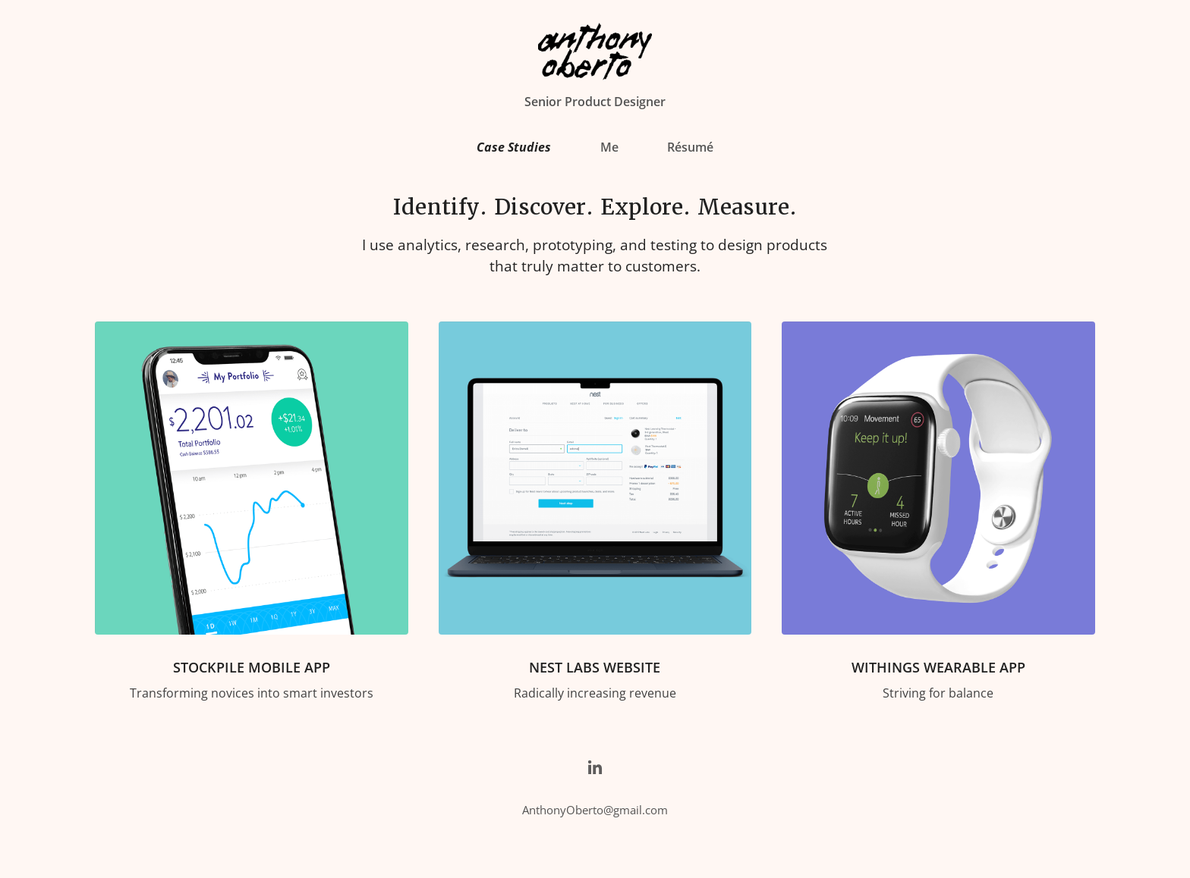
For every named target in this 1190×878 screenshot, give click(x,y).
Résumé (690, 147)
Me (609, 147)
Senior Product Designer (595, 101)
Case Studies (514, 147)
